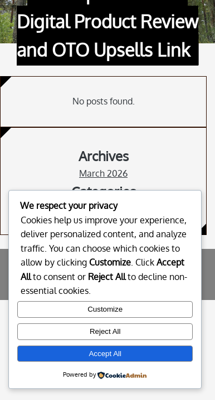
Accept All (105, 353)
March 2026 (103, 173)
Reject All (105, 331)
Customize (105, 309)
